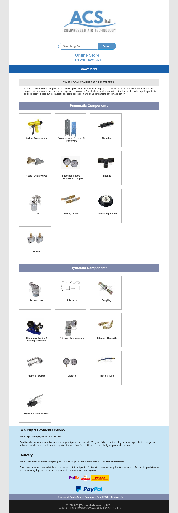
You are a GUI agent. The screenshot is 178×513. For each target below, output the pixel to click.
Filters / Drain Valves (36, 176)
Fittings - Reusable (107, 338)
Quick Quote (76, 497)
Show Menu (89, 69)
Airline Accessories (36, 138)
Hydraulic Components (36, 413)
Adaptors (72, 300)
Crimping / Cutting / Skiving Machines (36, 339)
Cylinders (107, 138)
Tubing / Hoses (72, 213)
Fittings (107, 176)
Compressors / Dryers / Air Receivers (72, 139)
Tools (36, 213)
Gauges (72, 375)
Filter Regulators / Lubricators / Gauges (72, 177)
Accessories (36, 300)
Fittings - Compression (72, 338)
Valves (36, 251)
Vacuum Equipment (107, 213)
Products (63, 497)
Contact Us (117, 497)
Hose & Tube (107, 375)
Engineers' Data (93, 497)
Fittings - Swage (36, 375)
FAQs (106, 497)
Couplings (107, 300)
